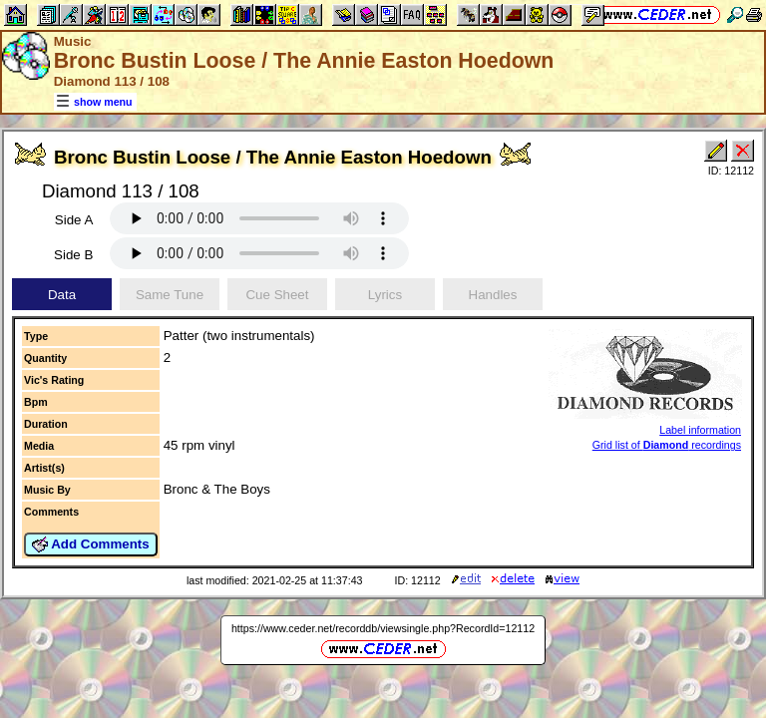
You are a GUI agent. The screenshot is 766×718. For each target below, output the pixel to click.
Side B (73, 254)
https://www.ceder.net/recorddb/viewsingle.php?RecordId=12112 (383, 628)
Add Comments (91, 544)
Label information (700, 430)
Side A (74, 219)
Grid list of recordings (666, 445)
